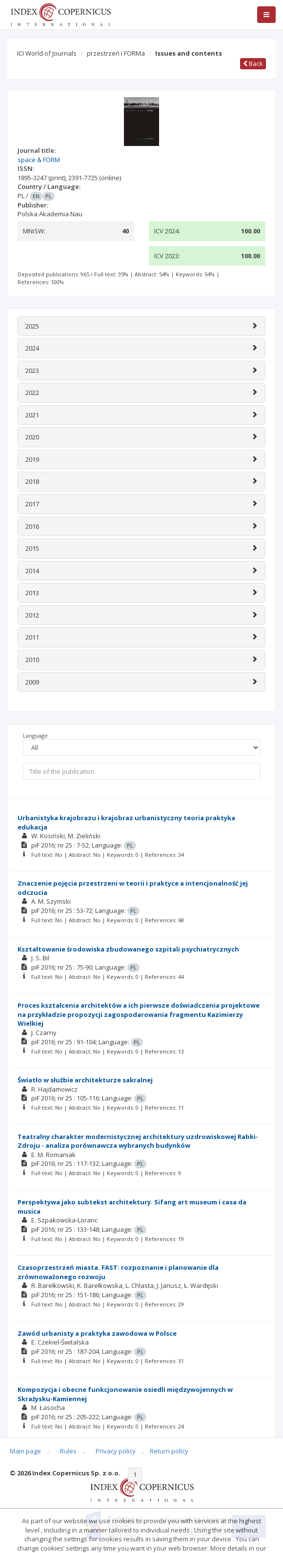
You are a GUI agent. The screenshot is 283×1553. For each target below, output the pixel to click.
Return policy (169, 1451)
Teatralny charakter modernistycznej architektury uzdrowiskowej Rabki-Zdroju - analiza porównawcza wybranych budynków (138, 1141)
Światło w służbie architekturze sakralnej (85, 1080)
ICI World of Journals (47, 53)
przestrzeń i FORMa (116, 53)
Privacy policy (116, 1451)
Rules (68, 1451)
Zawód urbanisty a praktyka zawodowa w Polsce (97, 1333)
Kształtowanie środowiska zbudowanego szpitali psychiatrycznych (128, 949)
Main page (25, 1451)
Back (253, 63)
